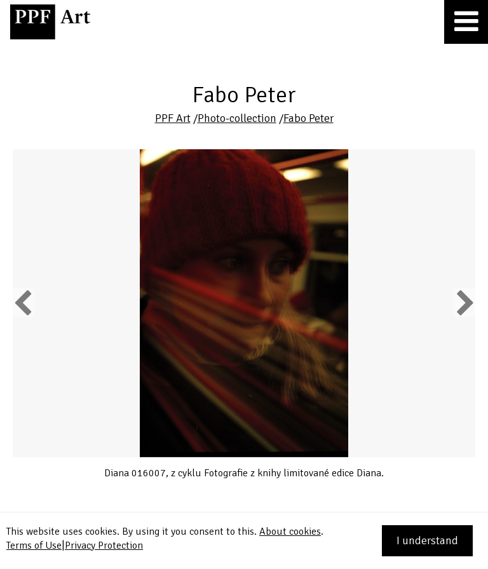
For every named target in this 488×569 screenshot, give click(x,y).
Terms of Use (34, 545)
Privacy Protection (104, 545)
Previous (23, 302)
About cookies (290, 531)
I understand (427, 540)
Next (464, 302)
